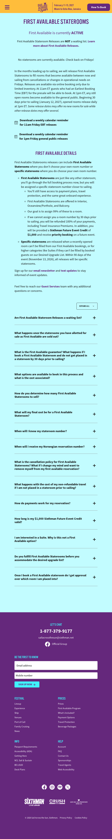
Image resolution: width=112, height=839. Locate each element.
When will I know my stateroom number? (40, 431)
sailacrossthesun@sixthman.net (56, 637)
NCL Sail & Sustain (23, 760)
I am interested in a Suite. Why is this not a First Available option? (44, 539)
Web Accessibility (66, 769)
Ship (16, 712)
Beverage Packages (67, 726)
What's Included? (66, 712)
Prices (61, 703)
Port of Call (19, 722)
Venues (17, 717)
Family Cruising (21, 726)
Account (62, 746)
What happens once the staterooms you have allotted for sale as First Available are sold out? (50, 334)
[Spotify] (61, 787)
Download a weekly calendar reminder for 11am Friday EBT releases (41, 122)
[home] (58, 7)
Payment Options (66, 717)
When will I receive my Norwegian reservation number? (49, 447)
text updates (69, 271)
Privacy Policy (66, 817)
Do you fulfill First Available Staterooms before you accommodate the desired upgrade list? (46, 558)
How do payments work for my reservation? (42, 503)
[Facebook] (45, 787)
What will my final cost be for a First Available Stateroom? (43, 414)
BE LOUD (18, 764)
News (17, 731)
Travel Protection (66, 722)
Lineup (17, 703)
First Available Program (69, 708)
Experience (19, 708)
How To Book (98, 7)
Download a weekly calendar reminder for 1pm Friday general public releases (41, 136)
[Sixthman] (34, 801)
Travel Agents (64, 764)
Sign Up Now (26, 684)
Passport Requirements (25, 746)
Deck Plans (19, 769)
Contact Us (63, 755)
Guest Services (50, 286)
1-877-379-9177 (56, 631)
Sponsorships (64, 760)
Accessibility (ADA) (23, 751)
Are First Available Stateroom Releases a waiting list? (48, 318)
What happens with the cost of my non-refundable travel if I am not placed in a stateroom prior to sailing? (50, 486)
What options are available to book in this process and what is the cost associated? (48, 376)
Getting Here (20, 755)
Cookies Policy (81, 817)
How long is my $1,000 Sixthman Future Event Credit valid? (48, 520)
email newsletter (44, 271)
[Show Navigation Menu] (7, 7)
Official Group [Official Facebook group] (56, 644)
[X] (67, 787)
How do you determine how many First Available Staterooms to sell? (45, 395)
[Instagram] (53, 787)
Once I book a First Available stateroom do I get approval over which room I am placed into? (50, 577)
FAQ (60, 751)
